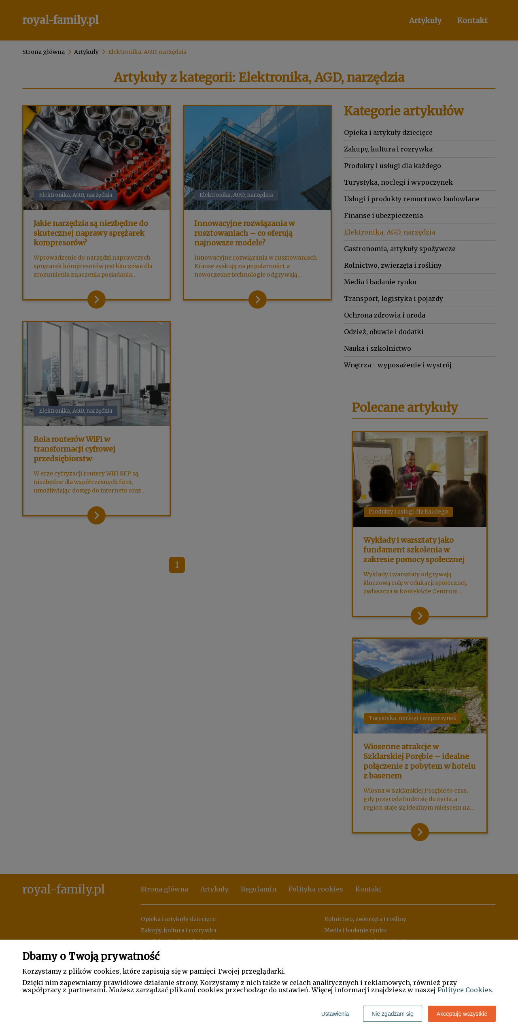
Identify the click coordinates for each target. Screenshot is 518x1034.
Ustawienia (335, 1014)
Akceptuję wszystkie (462, 1014)
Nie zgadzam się (393, 1014)
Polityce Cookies (464, 990)
